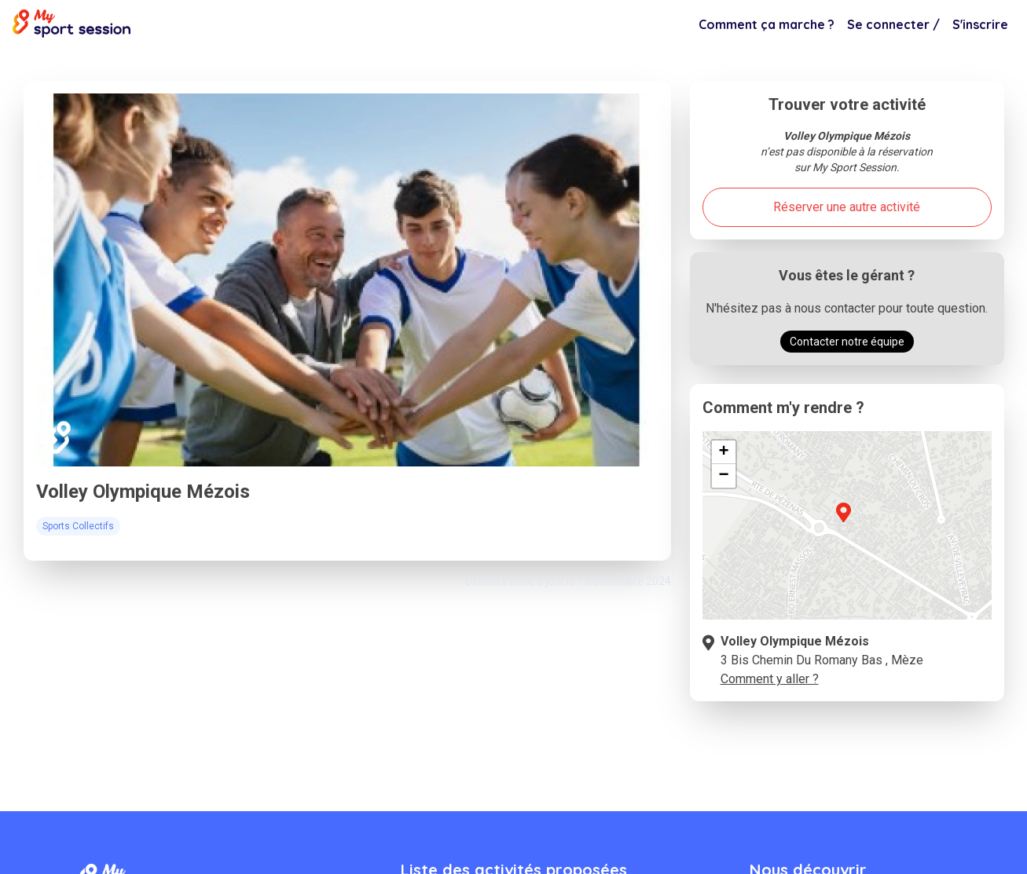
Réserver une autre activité (846, 206)
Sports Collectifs (150, 64)
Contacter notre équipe (847, 341)
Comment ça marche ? (766, 24)
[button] (843, 521)
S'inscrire (980, 24)
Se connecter (893, 24)
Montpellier (64, 64)
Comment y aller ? (770, 678)
